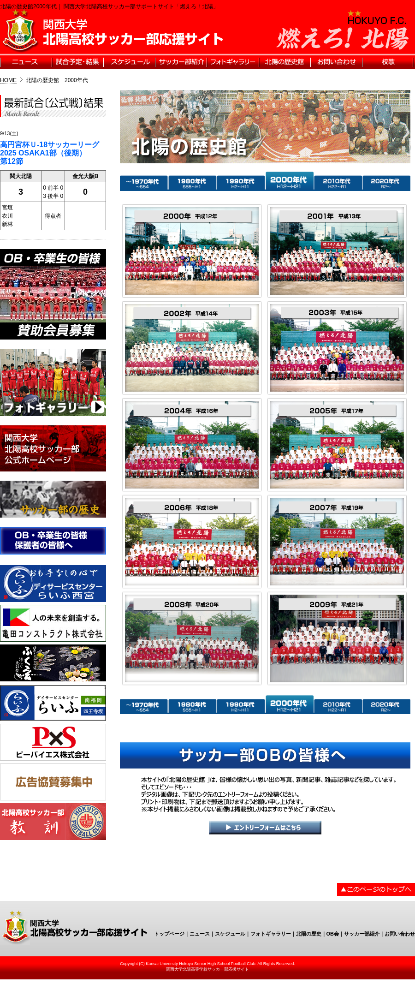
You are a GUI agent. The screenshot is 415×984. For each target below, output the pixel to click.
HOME (8, 80)
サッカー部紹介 (361, 933)
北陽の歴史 (308, 933)
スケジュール (230, 933)
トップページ (169, 933)
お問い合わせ (400, 933)
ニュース (200, 933)
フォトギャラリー (270, 933)
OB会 (332, 933)
